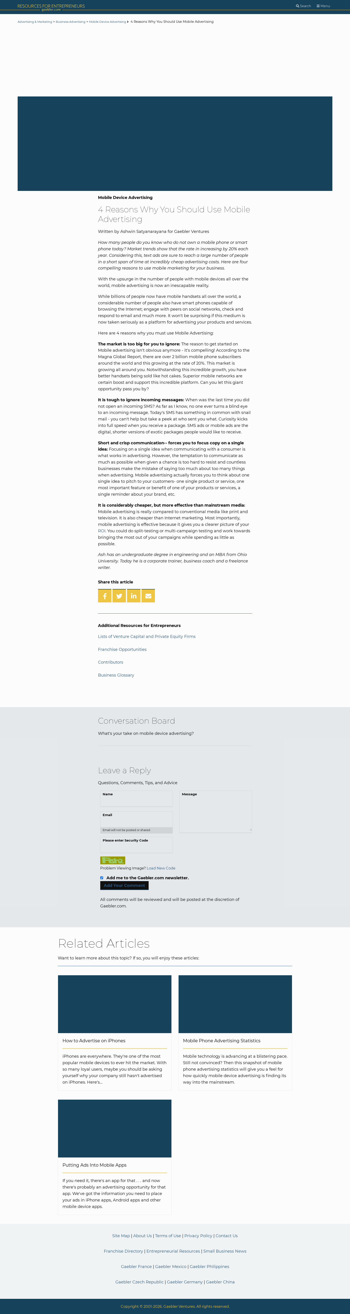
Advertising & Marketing (37, 22)
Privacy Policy (198, 1235)
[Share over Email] (148, 595)
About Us (142, 1235)
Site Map (121, 1235)
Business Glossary (116, 675)
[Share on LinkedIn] (133, 595)
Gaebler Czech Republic (139, 1282)
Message (189, 794)
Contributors (110, 662)
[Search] (303, 6)
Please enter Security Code (125, 840)
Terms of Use (168, 1235)
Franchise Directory (123, 1251)
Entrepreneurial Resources (173, 1251)
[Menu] (323, 6)
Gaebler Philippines (209, 1266)
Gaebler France (136, 1266)
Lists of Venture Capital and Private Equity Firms (147, 636)
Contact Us (227, 1235)
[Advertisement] (175, 60)
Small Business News (224, 1251)
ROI (101, 531)
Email (107, 815)
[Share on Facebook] (104, 595)
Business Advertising (78, 22)
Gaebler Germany (185, 1282)
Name (108, 794)
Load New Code (161, 868)
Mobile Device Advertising (120, 22)
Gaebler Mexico (170, 1266)
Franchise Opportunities (122, 649)
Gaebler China (220, 1282)
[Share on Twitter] (119, 595)
